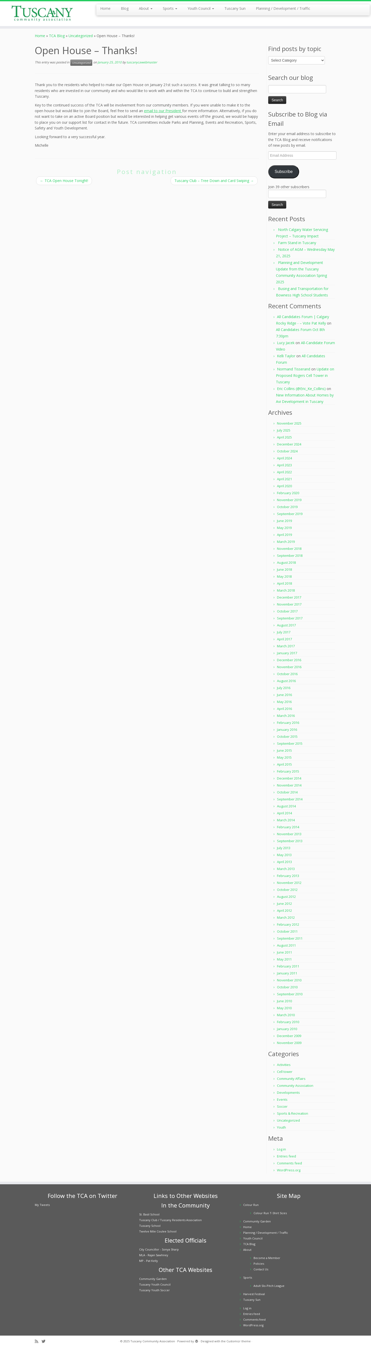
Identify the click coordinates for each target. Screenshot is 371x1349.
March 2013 (286, 868)
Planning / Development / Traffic (283, 8)
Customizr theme (238, 1341)
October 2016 (287, 674)
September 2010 (289, 994)
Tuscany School (150, 1226)
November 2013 (289, 834)
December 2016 (289, 660)
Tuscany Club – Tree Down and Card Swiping (214, 180)
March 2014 (286, 820)
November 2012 (289, 882)
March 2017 (286, 646)
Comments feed (289, 1163)
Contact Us (261, 1269)
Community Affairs (291, 1078)
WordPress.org (288, 1170)
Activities (284, 1064)
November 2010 (289, 980)
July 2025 (283, 430)
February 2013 (288, 875)
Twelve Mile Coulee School (157, 1231)
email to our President (163, 110)
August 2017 (286, 625)
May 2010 (284, 1008)
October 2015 (287, 736)
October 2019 (287, 506)
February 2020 (288, 493)
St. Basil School (149, 1214)
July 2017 (283, 632)
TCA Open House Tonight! (64, 180)
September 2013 (289, 841)
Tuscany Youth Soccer (154, 1290)
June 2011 (284, 952)
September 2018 (289, 555)
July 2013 (283, 848)
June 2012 (284, 903)
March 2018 (286, 590)
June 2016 (284, 694)
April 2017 (284, 639)
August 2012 (286, 896)
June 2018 (284, 569)
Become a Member (267, 1258)
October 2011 (287, 931)
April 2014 (284, 813)
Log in (281, 1149)
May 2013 (284, 855)
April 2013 (284, 861)
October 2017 (287, 611)
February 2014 (288, 827)
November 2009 (289, 1042)
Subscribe (284, 171)
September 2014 (289, 799)
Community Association (295, 1085)
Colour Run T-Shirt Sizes (270, 1213)
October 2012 (287, 889)
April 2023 (284, 465)
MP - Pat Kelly (148, 1261)
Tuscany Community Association (152, 1341)
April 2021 (284, 479)
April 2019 (284, 534)
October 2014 (287, 792)
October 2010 (287, 987)
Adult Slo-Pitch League (269, 1286)
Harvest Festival (254, 1294)
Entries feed (286, 1156)
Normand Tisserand (293, 369)
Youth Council (201, 8)
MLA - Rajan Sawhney (153, 1255)
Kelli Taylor (286, 355)
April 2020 (284, 486)
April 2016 (284, 708)
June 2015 (284, 750)
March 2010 (286, 1015)
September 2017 (289, 618)
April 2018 (284, 583)
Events (282, 1099)
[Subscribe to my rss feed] (38, 1341)
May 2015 (284, 757)
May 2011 (284, 959)
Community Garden (153, 1279)
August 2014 (286, 806)
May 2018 (284, 576)
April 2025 (284, 437)
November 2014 (289, 785)
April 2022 (284, 472)
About (146, 8)
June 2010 (284, 1001)
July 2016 (283, 687)
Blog (125, 8)
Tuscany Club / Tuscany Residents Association (170, 1220)
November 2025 (289, 423)
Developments (288, 1092)
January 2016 (287, 729)
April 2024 (284, 458)
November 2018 (289, 548)
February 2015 (288, 771)
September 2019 (289, 513)
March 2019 (286, 541)
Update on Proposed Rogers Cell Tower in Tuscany (305, 375)
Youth (281, 1127)
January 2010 (287, 1029)
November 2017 (289, 604)
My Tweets (42, 1205)
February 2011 (288, 966)
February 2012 (288, 924)
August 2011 (286, 945)
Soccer (282, 1106)
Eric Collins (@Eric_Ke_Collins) (301, 388)
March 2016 (286, 715)
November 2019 (289, 500)
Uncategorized (81, 35)
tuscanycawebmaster (142, 62)
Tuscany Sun (235, 8)
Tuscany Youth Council (155, 1284)
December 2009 (289, 1035)
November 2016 (289, 667)
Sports (170, 8)
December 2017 (289, 597)
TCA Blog (57, 35)
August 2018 (286, 562)
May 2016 (284, 701)
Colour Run (251, 1205)
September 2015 (289, 743)
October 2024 (287, 451)
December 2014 (289, 778)
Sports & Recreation (292, 1113)
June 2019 (284, 520)
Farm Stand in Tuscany (297, 242)
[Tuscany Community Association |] (43, 13)
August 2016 (286, 680)
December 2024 (289, 444)
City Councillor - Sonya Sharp (159, 1249)
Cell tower (284, 1071)
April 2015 (284, 764)
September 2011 (289, 938)
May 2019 (284, 527)
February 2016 (288, 722)
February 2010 (288, 1022)
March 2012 (286, 917)
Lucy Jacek (285, 342)
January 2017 (287, 653)
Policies (259, 1263)
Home (105, 8)
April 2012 (284, 910)
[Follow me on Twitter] (45, 1341)
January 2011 (287, 973)
